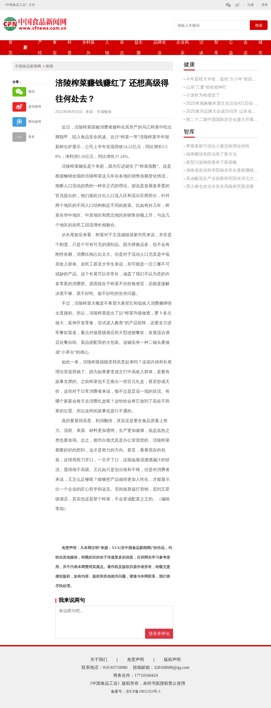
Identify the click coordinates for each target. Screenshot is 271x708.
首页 (10, 47)
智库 (216, 47)
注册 (250, 5)
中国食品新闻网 (28, 66)
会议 (245, 47)
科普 (69, 47)
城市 (260, 47)
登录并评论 (159, 633)
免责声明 (135, 659)
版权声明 (172, 659)
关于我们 (98, 659)
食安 (55, 47)
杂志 (122, 47)
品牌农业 (159, 47)
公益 (231, 47)
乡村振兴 (88, 47)
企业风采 (182, 47)
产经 (40, 47)
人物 (107, 47)
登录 (264, 5)
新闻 (25, 50)
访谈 (201, 47)
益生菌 (138, 47)
